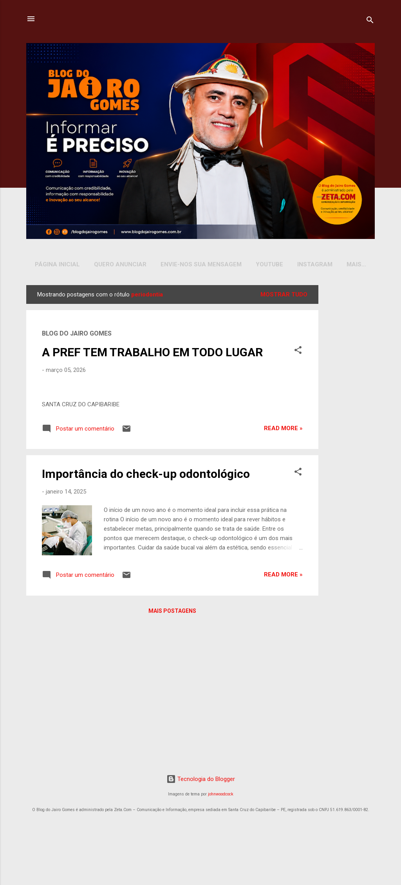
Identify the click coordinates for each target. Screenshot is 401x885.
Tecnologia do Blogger (200, 833)
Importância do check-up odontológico (146, 671)
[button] (298, 353)
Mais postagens (172, 807)
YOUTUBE (269, 264)
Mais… (356, 264)
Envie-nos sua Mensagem (201, 264)
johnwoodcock (220, 848)
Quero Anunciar (120, 264)
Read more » (283, 625)
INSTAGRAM (314, 264)
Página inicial (57, 264)
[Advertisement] (348, 404)
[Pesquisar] (370, 21)
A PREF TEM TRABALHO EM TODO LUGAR (152, 354)
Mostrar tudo (283, 296)
